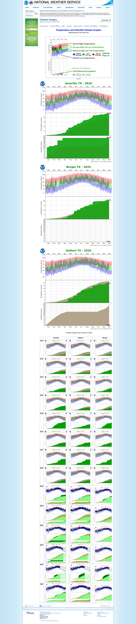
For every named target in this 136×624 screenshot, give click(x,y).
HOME (27, 7)
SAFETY (59, 7)
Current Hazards (44, 26)
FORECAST (36, 7)
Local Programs (103, 26)
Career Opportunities (101, 616)
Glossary (85, 615)
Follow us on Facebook (46, 606)
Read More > (81, 16)
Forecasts (69, 26)
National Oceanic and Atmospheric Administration (50, 613)
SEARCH (98, 7)
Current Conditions (55, 26)
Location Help (29, 15)
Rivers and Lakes (77, 26)
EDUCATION (81, 7)
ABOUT (108, 7)
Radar (63, 26)
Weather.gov (42, 21)
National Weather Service (45, 614)
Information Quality (87, 613)
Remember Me (31, 35)
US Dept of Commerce (44, 612)
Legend (79, 78)
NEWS (90, 7)
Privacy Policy (31, 40)
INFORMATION (69, 7)
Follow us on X (29, 606)
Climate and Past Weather (91, 26)
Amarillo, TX (49, 21)
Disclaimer (85, 612)
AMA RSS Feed (105, 606)
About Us (99, 615)
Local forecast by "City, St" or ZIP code (30, 11)
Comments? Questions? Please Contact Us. (49, 620)
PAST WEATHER (47, 7)
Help (84, 614)
